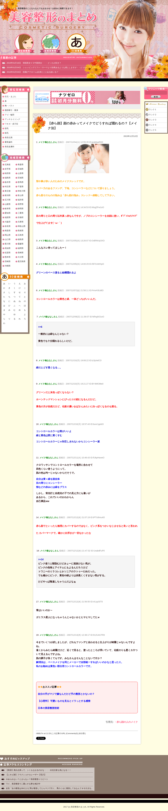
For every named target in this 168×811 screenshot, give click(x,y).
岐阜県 (7, 208)
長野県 (20, 204)
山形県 (20, 173)
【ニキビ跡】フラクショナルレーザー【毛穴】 (26, 775)
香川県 (7, 244)
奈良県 (7, 226)
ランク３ (153, 120)
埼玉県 (7, 186)
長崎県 (20, 252)
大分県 (20, 257)
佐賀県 (7, 252)
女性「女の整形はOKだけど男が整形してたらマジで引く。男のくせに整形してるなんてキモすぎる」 (49, 788)
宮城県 (20, 169)
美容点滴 (8, 137)
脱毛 (7, 128)
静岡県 (20, 208)
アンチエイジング (12, 119)
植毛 (7, 133)
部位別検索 (24, 43)
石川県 (7, 200)
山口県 (7, 239)
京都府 (20, 217)
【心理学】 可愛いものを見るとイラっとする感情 (64, 701)
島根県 (20, 230)
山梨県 (7, 204)
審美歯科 (8, 142)
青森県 (20, 164)
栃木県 (7, 182)
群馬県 (20, 182)
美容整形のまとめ (53, 20)
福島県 (7, 178)
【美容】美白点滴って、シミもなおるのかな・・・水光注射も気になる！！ (38, 770)
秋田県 (7, 173)
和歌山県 (21, 226)
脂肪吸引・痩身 (11, 110)
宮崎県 (7, 261)
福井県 (20, 200)
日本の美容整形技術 (48, 708)
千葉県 (20, 186)
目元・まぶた (10, 96)
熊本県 (7, 257)
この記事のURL (58, 733)
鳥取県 (7, 230)
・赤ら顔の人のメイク (126, 722)
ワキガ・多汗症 (11, 124)
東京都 (7, 191)
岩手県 (7, 169)
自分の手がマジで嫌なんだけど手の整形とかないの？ (66, 694)
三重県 (20, 213)
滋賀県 (7, 217)
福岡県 (20, 248)
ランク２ (153, 114)
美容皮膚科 (9, 146)
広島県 (20, 235)
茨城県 (20, 178)
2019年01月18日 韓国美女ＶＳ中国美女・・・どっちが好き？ (34, 63)
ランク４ (153, 125)
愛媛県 (20, 244)
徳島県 (20, 239)
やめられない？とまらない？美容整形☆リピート (28, 779)
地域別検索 (50, 43)
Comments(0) (72, 733)
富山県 (20, 195)
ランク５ (153, 130)
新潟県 (7, 195)
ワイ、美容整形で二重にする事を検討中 (23, 784)
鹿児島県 (21, 261)
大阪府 (7, 222)
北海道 (7, 164)
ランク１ (153, 109)
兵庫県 (20, 222)
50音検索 (77, 43)
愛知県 (7, 213)
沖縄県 (7, 266)
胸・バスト (9, 106)
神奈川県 (21, 191)
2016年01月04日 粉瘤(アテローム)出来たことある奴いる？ (33, 72)
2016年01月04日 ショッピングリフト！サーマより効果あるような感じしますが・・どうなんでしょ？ (51, 67)
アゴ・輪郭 (9, 115)
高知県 (7, 248)
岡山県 (7, 235)
